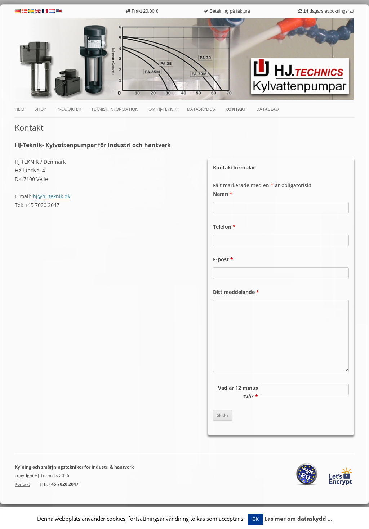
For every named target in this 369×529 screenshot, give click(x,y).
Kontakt (235, 109)
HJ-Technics (46, 476)
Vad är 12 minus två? (238, 392)
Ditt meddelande (236, 292)
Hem (20, 109)
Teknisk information (114, 109)
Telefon (224, 226)
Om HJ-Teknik (162, 109)
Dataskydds (201, 109)
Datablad (267, 109)
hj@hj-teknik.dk (51, 196)
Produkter (68, 109)
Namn (222, 193)
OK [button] (255, 519)
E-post (223, 259)
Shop (40, 109)
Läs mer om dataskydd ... (298, 518)
